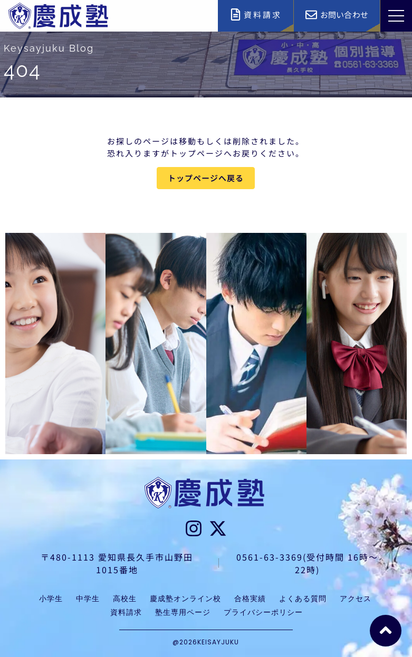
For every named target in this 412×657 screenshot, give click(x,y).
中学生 (88, 598)
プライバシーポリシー (263, 612)
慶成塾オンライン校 (185, 598)
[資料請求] (235, 14)
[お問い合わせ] (311, 15)
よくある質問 (303, 598)
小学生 (51, 598)
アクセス (355, 598)
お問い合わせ (344, 14)
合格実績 (250, 598)
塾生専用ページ (182, 612)
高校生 (125, 598)
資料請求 (263, 14)
